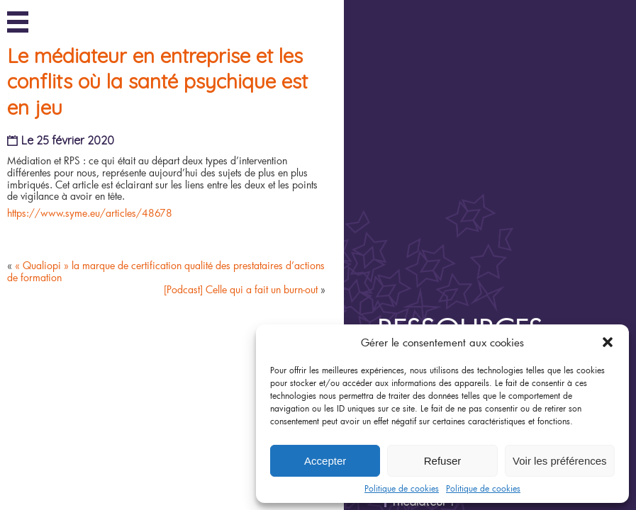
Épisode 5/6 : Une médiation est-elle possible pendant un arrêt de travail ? (513, 279)
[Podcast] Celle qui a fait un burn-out (246, 344)
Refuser (443, 461)
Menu (17, 20)
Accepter (325, 461)
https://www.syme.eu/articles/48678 (95, 269)
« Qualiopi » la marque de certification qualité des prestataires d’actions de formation (171, 327)
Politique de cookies (401, 488)
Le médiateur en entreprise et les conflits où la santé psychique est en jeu (163, 137)
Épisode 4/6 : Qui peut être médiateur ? (491, 314)
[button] (608, 342)
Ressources (496, 160)
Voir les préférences (560, 461)
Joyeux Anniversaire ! (478, 198)
